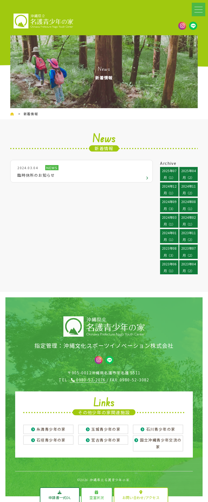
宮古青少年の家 (106, 440)
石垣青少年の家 (51, 440)
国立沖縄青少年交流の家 (161, 443)
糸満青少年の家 (51, 429)
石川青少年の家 (161, 429)
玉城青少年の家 (106, 429)
